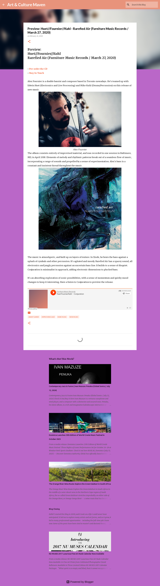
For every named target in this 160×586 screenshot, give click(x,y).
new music (74, 317)
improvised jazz (48, 317)
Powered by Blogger (80, 581)
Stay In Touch (36, 73)
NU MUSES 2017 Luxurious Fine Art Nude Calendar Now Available (76, 554)
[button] (29, 41)
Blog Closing (54, 509)
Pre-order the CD (38, 69)
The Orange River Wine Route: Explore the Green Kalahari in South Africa (80, 484)
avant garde (34, 317)
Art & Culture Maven (26, 4)
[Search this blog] (144, 5)
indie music (62, 317)
